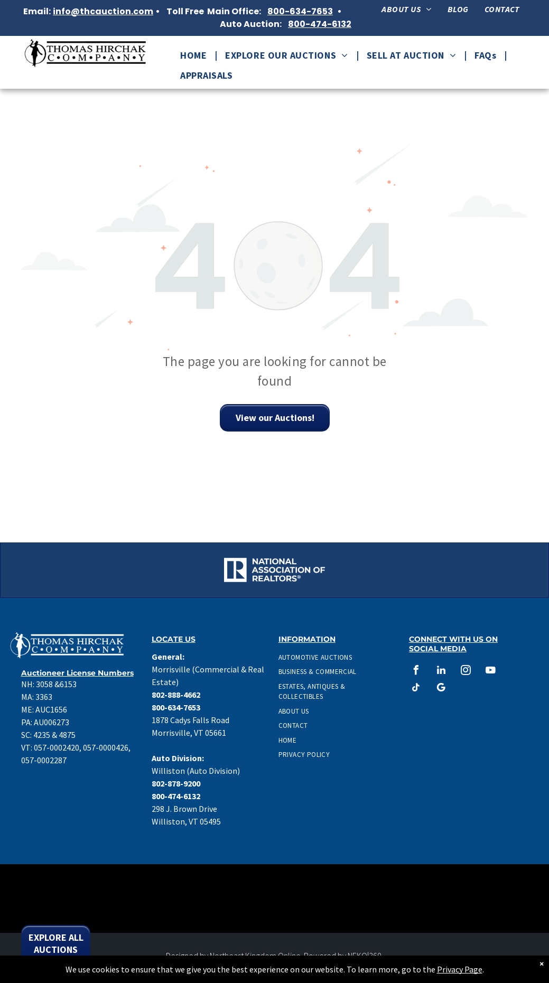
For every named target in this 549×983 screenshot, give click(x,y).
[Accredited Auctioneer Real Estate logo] (173, 570)
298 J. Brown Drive (184, 808)
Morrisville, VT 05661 (189, 732)
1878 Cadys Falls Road (190, 720)
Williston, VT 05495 (186, 821)
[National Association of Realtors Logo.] (72, 570)
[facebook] (416, 671)
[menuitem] (406, 9)
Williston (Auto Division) (196, 770)
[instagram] (466, 671)
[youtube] (490, 671)
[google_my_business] (441, 689)
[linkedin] (441, 671)
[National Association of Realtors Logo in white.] (274, 570)
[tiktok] (416, 689)
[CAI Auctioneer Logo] (375, 570)
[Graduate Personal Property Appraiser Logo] (476, 570)
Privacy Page (459, 969)
